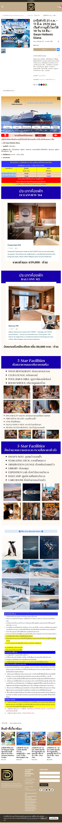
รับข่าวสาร (44, 785)
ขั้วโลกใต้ (4, 723)
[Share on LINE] (46, 85)
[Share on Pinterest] (44, 85)
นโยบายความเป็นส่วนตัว (32, 818)
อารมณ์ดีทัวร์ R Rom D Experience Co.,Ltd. (12, 15)
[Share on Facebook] (39, 85)
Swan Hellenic (42, 75)
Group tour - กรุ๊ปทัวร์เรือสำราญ (35, 15)
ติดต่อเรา (44, 49)
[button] (58, 7)
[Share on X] (41, 85)
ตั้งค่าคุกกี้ (44, 818)
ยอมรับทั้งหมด (53, 818)
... (25, 15)
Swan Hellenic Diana (15, 723)
